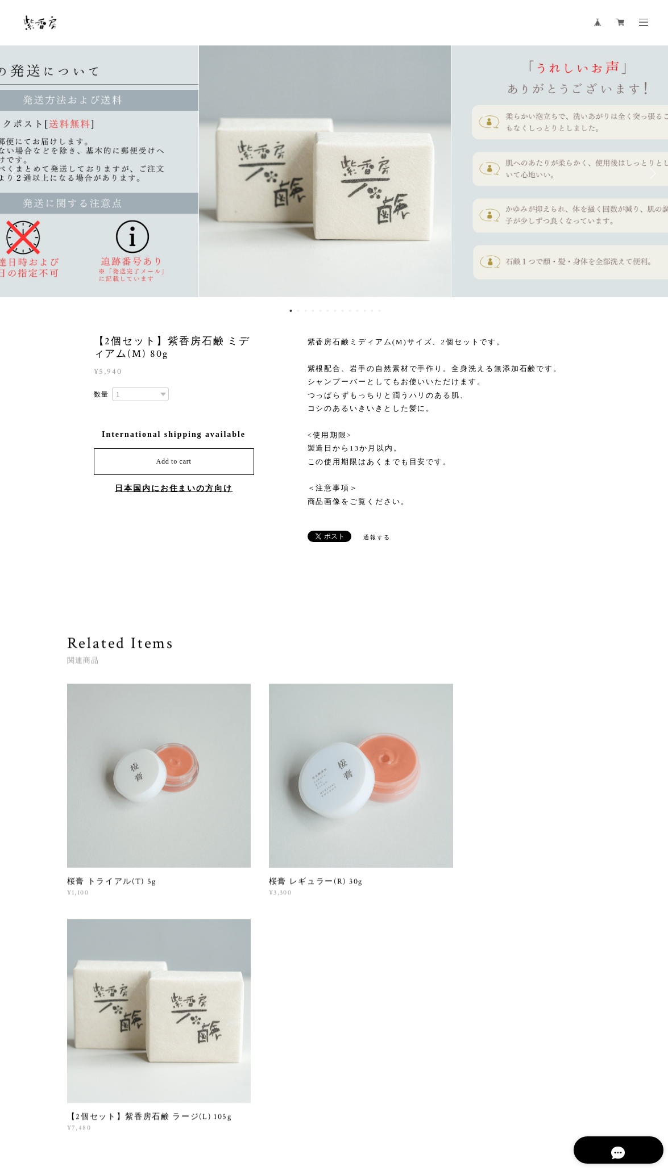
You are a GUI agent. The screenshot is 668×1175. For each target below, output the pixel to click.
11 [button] (364, 311)
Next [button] (651, 173)
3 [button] (305, 311)
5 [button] (320, 311)
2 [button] (298, 311)
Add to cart (174, 461)
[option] (334, 173)
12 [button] (372, 311)
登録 (525, 984)
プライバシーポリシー (143, 1115)
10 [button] (357, 311)
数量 (102, 394)
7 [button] (335, 311)
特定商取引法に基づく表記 (229, 1115)
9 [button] (349, 311)
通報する (377, 537)
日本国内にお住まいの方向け (174, 488)
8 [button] (342, 311)
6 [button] (327, 311)
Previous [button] (17, 173)
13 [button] (379, 311)
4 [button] (313, 311)
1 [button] (290, 311)
